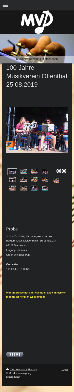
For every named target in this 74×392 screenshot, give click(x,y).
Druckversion (16, 369)
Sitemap (32, 369)
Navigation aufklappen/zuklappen (37, 5)
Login (65, 369)
